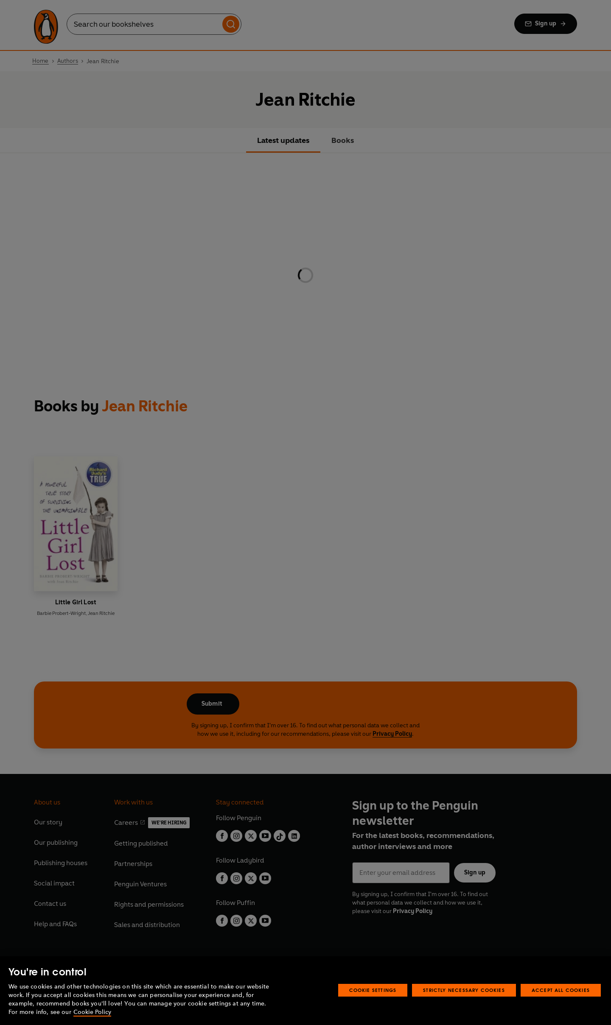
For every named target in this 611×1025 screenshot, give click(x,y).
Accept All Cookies (561, 990)
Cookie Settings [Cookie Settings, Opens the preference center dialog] (373, 990)
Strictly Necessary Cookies (464, 990)
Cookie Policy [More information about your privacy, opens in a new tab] (92, 1012)
